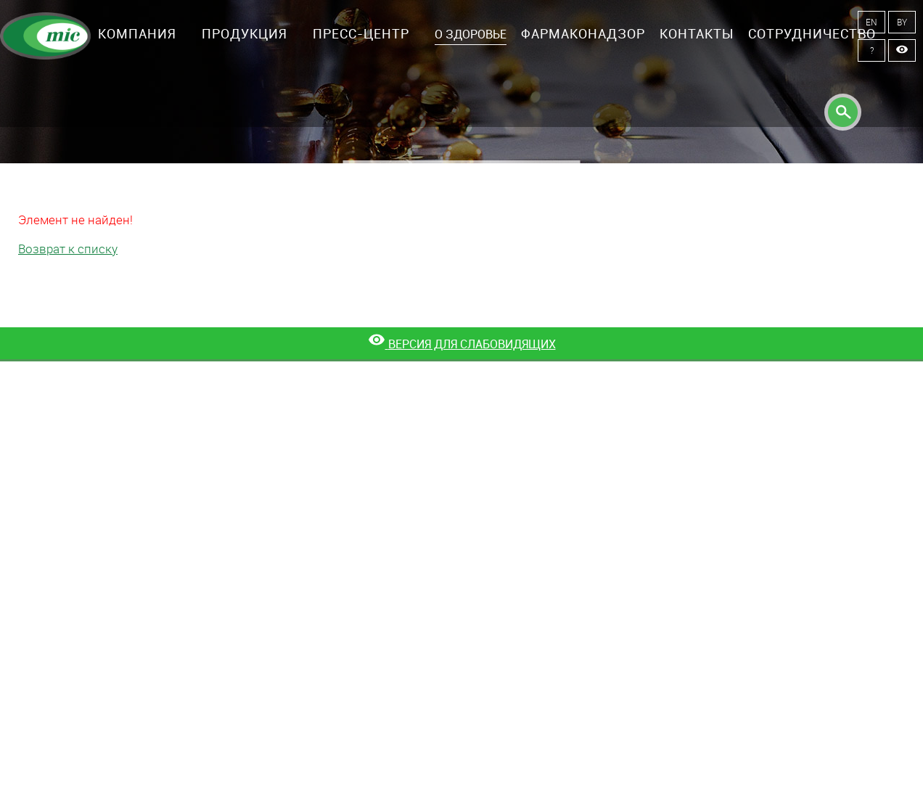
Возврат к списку (68, 248)
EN (871, 22)
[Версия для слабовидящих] (461, 344)
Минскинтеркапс (45, 36)
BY (902, 22)
